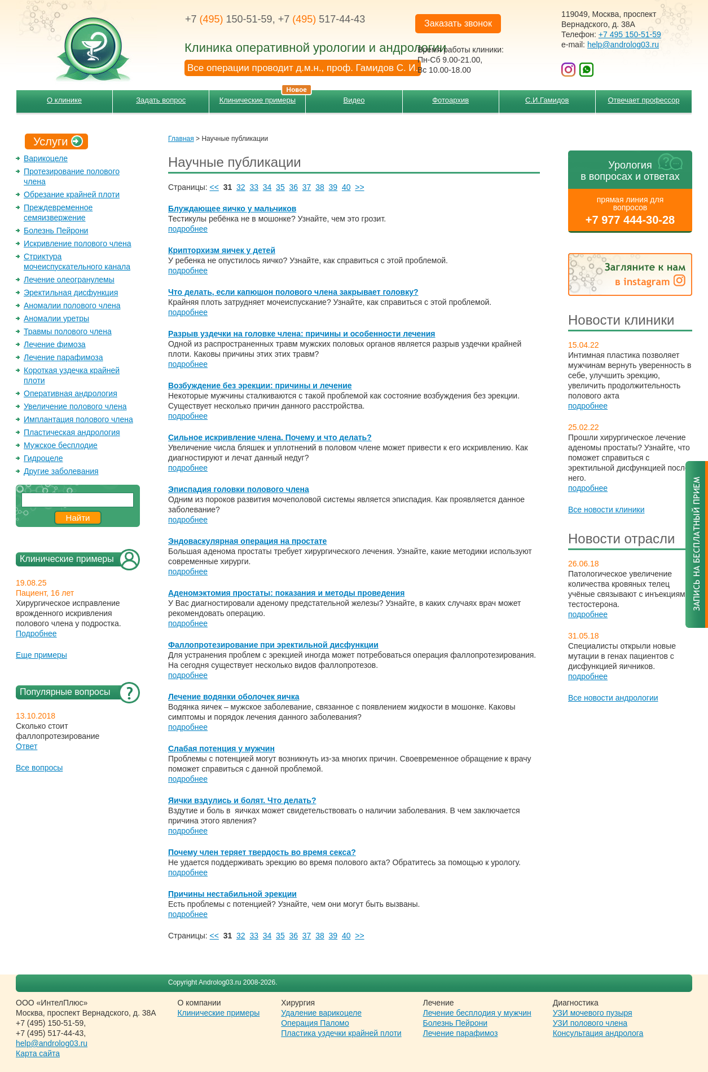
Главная (181, 139)
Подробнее (36, 633)
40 (346, 187)
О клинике (64, 100)
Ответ (26, 746)
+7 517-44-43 (322, 19)
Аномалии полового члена (72, 305)
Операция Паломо (315, 1022)
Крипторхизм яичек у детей (221, 250)
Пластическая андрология (72, 432)
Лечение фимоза (55, 344)
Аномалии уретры (56, 318)
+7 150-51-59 (228, 19)
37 (306, 187)
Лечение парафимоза (63, 357)
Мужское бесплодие (61, 445)
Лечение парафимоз (460, 1033)
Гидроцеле (43, 458)
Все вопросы (39, 767)
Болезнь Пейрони (56, 230)
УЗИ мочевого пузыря (592, 1012)
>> (359, 187)
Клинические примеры (262, 97)
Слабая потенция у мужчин (221, 748)
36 (293, 187)
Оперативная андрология (70, 393)
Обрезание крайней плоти (72, 194)
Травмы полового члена (68, 331)
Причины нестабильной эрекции (232, 893)
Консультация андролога (598, 1033)
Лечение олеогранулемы (69, 279)
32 (240, 187)
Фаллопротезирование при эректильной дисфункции (273, 644)
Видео (354, 100)
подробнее (588, 405)
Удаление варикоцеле (321, 1012)
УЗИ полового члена (590, 1022)
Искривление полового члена (77, 243)
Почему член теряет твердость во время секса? (262, 852)
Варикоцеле (46, 158)
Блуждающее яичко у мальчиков (232, 208)
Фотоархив (450, 100)
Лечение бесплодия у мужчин (477, 1012)
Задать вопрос (161, 100)
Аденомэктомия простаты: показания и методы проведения (286, 592)
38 (319, 187)
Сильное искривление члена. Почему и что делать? (270, 437)
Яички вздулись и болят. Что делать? (242, 800)
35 (280, 187)
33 (253, 187)
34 (267, 187)
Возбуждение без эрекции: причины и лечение (260, 385)
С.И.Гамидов (547, 100)
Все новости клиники (606, 509)
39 (333, 187)
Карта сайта (38, 1053)
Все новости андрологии (613, 697)
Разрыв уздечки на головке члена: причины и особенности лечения (302, 333)
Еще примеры (41, 654)
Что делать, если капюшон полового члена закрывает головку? (293, 291)
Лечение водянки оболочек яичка (234, 696)
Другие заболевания (61, 471)
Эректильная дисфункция (71, 292)
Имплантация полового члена (78, 419)
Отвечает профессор (643, 100)
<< (214, 187)
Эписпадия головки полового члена (238, 489)
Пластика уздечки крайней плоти (341, 1033)
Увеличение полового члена (75, 406)
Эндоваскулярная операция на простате (247, 541)
